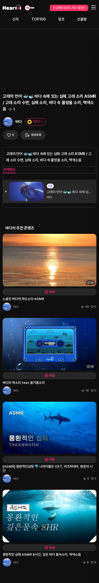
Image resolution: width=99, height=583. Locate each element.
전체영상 (9, 170)
